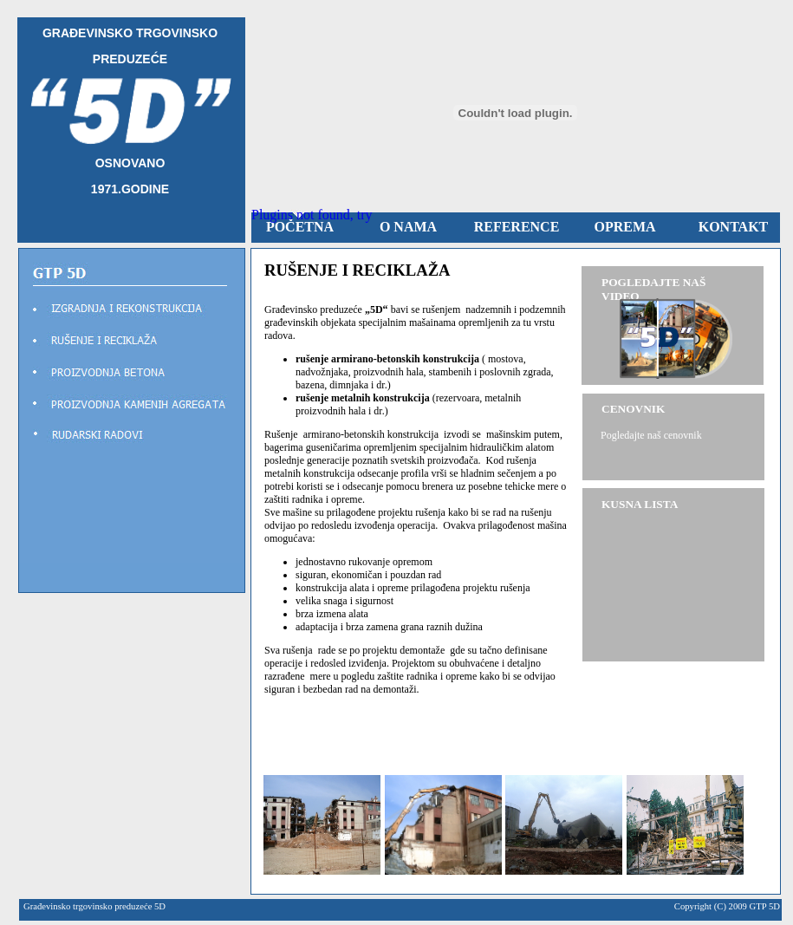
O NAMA (408, 226)
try (365, 214)
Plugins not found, (302, 214)
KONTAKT (734, 226)
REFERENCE (517, 226)
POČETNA (300, 226)
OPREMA (624, 226)
